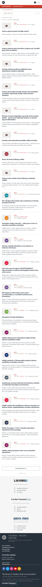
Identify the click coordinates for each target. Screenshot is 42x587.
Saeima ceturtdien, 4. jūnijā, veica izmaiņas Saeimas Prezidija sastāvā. (19, 34)
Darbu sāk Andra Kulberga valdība (13, 159)
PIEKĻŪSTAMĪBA (6, 549)
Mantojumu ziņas (21, 511)
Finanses (22, 353)
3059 (6, 17)
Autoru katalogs (21, 528)
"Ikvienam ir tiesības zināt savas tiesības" (19, 574)
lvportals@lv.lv (10, 557)
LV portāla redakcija (9, 555)
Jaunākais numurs (21, 526)
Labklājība (22, 310)
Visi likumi (19, 492)
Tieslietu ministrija (33, 331)
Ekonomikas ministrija (35, 194)
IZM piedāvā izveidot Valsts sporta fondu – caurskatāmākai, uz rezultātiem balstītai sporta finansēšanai (17, 294)
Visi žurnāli (20, 529)
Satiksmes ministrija (33, 376)
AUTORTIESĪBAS (6, 551)
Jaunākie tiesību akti (22, 488)
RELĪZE (15, 23)
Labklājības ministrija (34, 310)
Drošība (21, 421)
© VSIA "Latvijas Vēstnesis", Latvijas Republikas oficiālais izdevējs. (17, 580)
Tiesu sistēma (23, 443)
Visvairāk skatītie (21, 490)
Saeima (33, 24)
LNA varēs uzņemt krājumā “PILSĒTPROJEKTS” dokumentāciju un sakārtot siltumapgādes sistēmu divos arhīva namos (20, 270)
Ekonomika (22, 194)
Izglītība (21, 239)
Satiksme (22, 376)
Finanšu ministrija (32, 353)
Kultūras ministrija (35, 261)
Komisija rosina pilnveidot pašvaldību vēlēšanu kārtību (19, 140)
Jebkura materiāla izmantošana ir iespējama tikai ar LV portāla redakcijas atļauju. (21, 579)
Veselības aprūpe (24, 216)
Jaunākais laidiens (22, 507)
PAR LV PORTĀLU (6, 545)
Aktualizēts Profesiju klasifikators (13, 317)
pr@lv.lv (13, 559)
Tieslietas (22, 331)
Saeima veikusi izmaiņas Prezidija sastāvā (15, 31)
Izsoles (18, 509)
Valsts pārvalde (23, 24)
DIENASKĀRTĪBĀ (6, 6)
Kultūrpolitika (23, 261)
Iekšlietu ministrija (32, 421)
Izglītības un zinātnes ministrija (25, 240)
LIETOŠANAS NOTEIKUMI (8, 547)
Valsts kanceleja (35, 152)
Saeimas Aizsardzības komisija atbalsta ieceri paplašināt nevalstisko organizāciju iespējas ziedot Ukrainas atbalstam (20, 93)
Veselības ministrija (22, 218)
